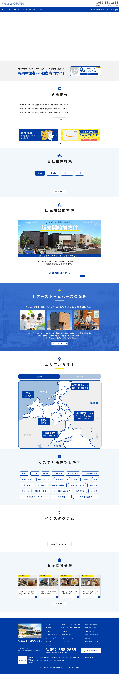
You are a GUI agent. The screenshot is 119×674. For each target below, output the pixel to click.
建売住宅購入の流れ (91, 627)
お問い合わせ (90, 651)
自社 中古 (67, 173)
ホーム (48, 624)
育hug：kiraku (77, 485)
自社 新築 (53, 173)
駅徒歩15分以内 (41, 491)
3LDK (24, 473)
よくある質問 (65, 641)
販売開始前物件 (86, 497)
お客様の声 (88, 638)
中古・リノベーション (68, 638)
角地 (96, 479)
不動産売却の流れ (90, 631)
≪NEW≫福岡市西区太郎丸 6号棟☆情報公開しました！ (48, 109)
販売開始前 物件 (66, 634)
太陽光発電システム (35, 497)
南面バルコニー (62, 479)
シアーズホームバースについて (32, 9)
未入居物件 (80, 491)
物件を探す (17, 9)
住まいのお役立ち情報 (91, 634)
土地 (79, 173)
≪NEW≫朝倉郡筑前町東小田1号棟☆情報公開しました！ (49, 105)
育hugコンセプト (51, 638)
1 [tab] (58, 143)
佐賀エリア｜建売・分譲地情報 (70, 627)
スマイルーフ (50, 645)
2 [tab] (60, 143)
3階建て (85, 479)
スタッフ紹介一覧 (51, 634)
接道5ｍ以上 (27, 485)
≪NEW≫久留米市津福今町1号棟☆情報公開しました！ (48, 113)
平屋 (75, 479)
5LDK (45, 473)
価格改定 (61, 497)
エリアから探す (7, 9)
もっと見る (59, 119)
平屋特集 (64, 631)
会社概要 (49, 631)
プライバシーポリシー (91, 641)
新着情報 (49, 627)
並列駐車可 (58, 473)
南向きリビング (44, 479)
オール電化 (42, 485)
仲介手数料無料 (58, 485)
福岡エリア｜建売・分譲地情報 (70, 624)
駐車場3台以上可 (90, 473)
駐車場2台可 (73, 473)
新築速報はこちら (67, 274)
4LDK (35, 473)
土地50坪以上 (27, 479)
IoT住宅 (93, 491)
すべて (40, 173)
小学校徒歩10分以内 (62, 491)
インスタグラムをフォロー (58, 544)
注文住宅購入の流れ (91, 624)
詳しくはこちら (58, 343)
